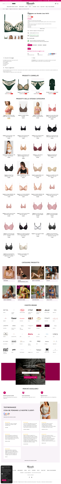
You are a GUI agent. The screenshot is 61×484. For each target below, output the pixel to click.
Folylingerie (38, 326)
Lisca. (40, 20)
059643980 (45, 0)
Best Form (55, 310)
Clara (30, 318)
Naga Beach (55, 342)
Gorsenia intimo (13, 334)
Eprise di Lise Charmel (13, 327)
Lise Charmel (5, 342)
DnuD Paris (47, 318)
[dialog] (6, 474)
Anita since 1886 (22, 310)
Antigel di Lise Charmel (30, 311)
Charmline (22, 318)
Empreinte (5, 326)
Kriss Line (38, 334)
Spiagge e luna (30, 350)
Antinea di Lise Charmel (38, 311)
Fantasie (30, 326)
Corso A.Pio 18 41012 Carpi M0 (36, 472)
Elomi (55, 318)
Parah (13, 350)
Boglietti (5, 318)
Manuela (22, 342)
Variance (38, 350)
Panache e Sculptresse (5, 351)
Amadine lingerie (13, 311)
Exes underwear (22, 327)
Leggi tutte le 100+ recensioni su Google (30, 460)
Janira (30, 334)
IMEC (22, 334)
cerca (14, 3)
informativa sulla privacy (33, 374)
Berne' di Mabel (47, 310)
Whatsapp (40, 0)
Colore (29, 47)
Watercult (55, 350)
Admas (5, 310)
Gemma (55, 326)
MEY (38, 342)
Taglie (29, 43)
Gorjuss (5, 334)
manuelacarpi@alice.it (52, 0)
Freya (47, 326)
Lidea (47, 334)
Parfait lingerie (22, 350)
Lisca (28, 12)
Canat (13, 318)
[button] (7, 481)
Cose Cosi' (38, 318)
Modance (47, 342)
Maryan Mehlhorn (30, 342)
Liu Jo (13, 342)
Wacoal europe (47, 350)
